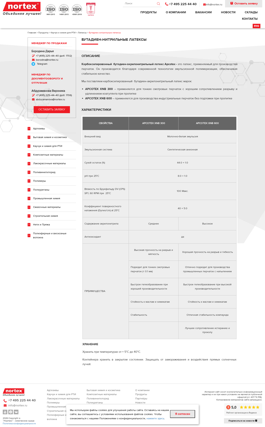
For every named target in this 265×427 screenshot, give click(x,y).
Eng (256, 26)
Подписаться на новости (243, 420)
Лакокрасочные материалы (49, 163)
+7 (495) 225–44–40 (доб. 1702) (53, 55)
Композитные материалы (48, 154)
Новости (228, 12)
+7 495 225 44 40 (183, 4)
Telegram (42, 64)
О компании (176, 12)
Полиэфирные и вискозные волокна (49, 235)
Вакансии (203, 12)
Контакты (250, 19)
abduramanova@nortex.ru (50, 99)
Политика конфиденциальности (19, 423)
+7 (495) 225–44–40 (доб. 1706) (54, 95)
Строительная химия (45, 216)
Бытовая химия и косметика (50, 137)
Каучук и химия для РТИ (47, 146)
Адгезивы (39, 128)
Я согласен (182, 414)
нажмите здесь (155, 418)
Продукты (148, 12)
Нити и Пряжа (41, 224)
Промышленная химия (46, 198)
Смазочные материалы (47, 207)
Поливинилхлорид (44, 172)
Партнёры (141, 398)
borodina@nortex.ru (46, 60)
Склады (251, 12)
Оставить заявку (244, 3)
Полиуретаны (41, 189)
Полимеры (39, 181)
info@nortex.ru (214, 4)
